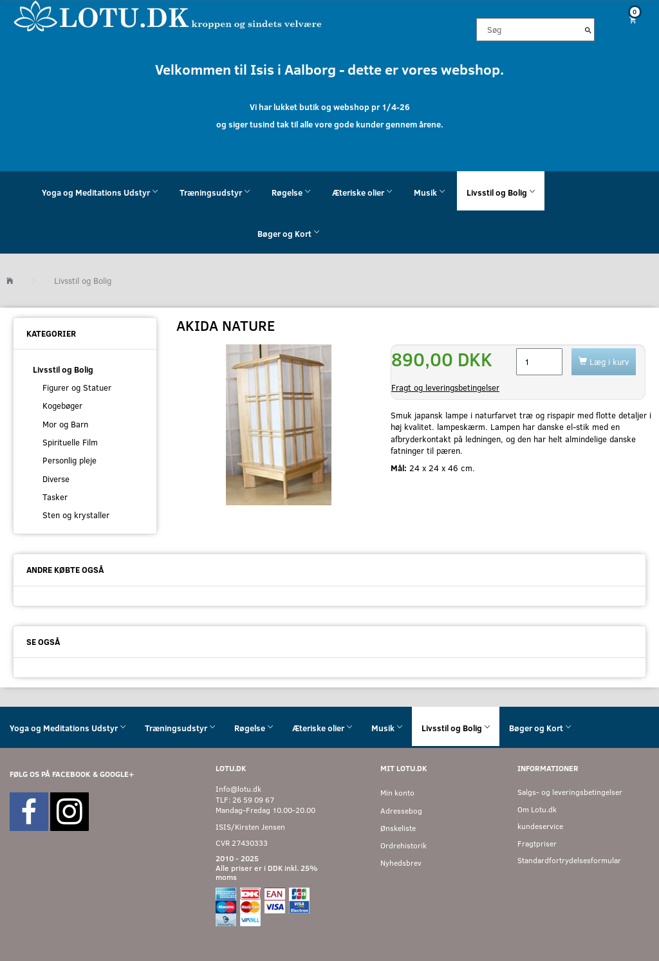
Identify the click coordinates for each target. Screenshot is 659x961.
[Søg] (588, 29)
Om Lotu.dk (537, 809)
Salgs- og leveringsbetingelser (569, 792)
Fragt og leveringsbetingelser (445, 387)
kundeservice (540, 826)
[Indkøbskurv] (631, 19)
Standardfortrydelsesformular (569, 860)
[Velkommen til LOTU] (168, 15)
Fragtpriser (537, 843)
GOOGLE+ (117, 774)
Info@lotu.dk (238, 789)
